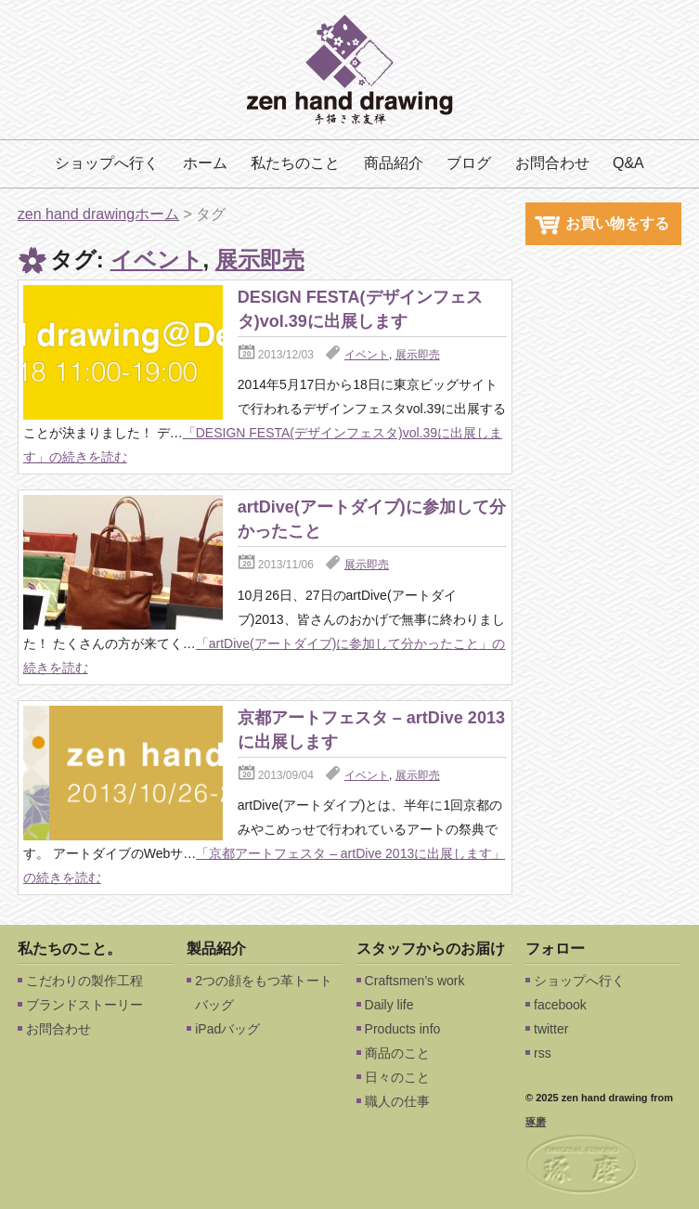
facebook (560, 1004)
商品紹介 (393, 163)
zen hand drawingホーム (98, 214)
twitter (551, 1028)
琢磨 (535, 1121)
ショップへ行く (107, 163)
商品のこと (397, 1053)
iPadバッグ (227, 1028)
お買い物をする (601, 224)
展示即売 (259, 259)
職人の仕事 (397, 1101)
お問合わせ (552, 163)
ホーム (205, 163)
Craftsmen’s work (415, 980)
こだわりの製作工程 (84, 980)
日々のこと (397, 1077)
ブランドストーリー (84, 1004)
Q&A (628, 163)
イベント (156, 259)
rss (542, 1053)
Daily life (389, 1004)
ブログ (469, 163)
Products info (403, 1028)
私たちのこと (295, 163)
